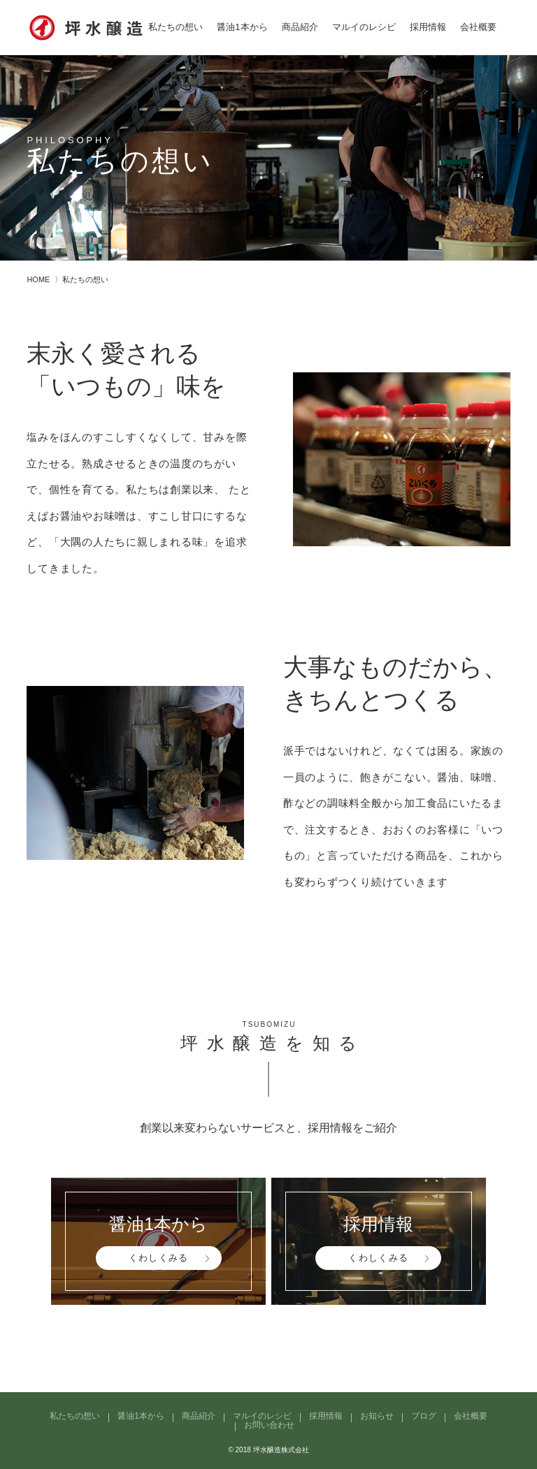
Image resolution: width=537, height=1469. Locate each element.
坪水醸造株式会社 (281, 1450)
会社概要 (478, 27)
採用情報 (428, 27)
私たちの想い (175, 27)
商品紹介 (300, 27)
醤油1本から (242, 27)
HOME (38, 279)
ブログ (423, 1416)
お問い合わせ (269, 1425)
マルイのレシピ (364, 27)
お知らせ (377, 1416)
